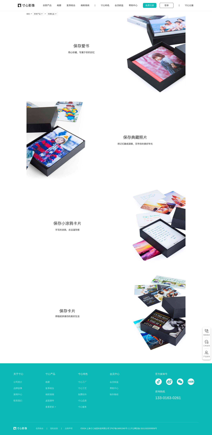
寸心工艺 (82, 388)
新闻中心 (18, 394)
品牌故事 (18, 388)
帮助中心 (114, 388)
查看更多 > (50, 407)
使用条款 (39, 428)
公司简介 (18, 382)
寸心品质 (82, 400)
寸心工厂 (82, 382)
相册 (47, 382)
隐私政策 (54, 428)
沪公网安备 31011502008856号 (143, 428)
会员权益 (114, 382)
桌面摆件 (49, 400)
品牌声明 (68, 428)
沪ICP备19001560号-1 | (120, 428)
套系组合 (49, 388)
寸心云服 (189, 5)
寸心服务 (82, 407)
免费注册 (149, 5)
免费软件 (82, 394)
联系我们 (18, 400)
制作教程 (114, 394)
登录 (166, 5)
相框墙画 (49, 394)
